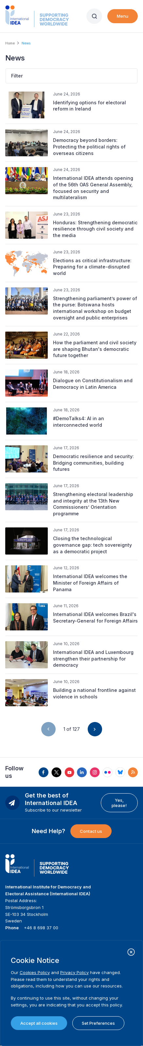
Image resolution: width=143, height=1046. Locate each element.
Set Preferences (98, 1023)
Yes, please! (119, 802)
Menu (122, 16)
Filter (17, 75)
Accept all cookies (39, 1023)
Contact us (91, 831)
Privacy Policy (74, 972)
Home (10, 43)
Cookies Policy (35, 972)
